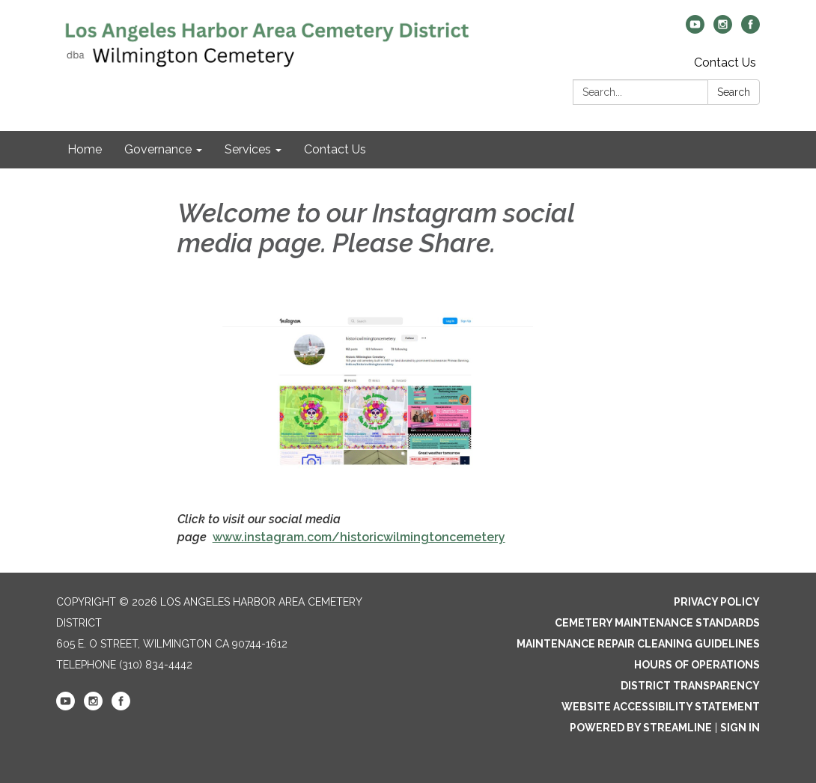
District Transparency (690, 686)
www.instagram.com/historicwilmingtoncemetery (359, 537)
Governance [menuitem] (158, 149)
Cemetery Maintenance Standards (657, 623)
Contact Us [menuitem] (335, 149)
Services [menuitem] (248, 149)
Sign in (740, 728)
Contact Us (725, 62)
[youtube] (695, 29)
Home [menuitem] (84, 149)
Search (733, 92)
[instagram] (722, 29)
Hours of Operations (697, 665)
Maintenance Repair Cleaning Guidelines (638, 644)
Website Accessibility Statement (660, 707)
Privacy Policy (717, 602)
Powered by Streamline (641, 728)
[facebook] (750, 29)
